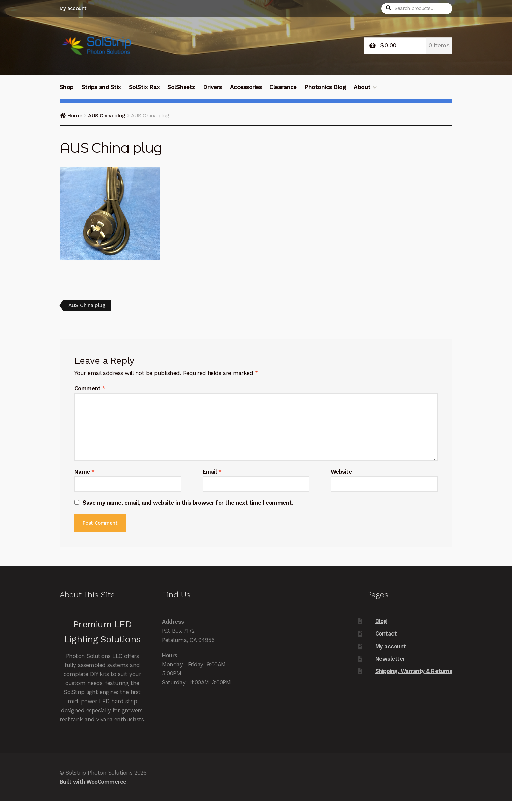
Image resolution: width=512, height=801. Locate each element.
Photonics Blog (325, 87)
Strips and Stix (101, 87)
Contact (386, 633)
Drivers (212, 87)
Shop (67, 87)
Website (341, 471)
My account (73, 8)
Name (84, 471)
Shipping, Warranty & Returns (413, 671)
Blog (381, 621)
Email (212, 471)
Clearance (283, 87)
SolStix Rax (144, 87)
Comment (89, 388)
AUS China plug (106, 115)
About (362, 87)
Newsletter (390, 658)
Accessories (246, 87)
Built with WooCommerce (93, 781)
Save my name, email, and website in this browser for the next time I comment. (188, 502)
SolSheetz (181, 87)
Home (74, 115)
